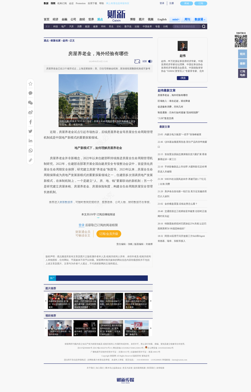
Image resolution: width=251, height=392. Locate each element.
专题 (157, 26)
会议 (71, 3)
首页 (46, 19)
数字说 (128, 26)
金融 (64, 19)
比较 (137, 26)
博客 (133, 19)
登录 (162, 3)
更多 (47, 26)
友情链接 (160, 368)
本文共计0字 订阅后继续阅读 (98, 214)
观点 (100, 19)
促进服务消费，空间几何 (170, 107)
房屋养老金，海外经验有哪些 (173, 95)
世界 (91, 19)
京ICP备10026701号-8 (102, 348)
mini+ (175, 19)
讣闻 (165, 26)
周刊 (187, 19)
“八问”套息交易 (166, 118)
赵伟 (65, 40)
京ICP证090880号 (84, 348)
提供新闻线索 (140, 368)
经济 (55, 19)
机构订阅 (62, 3)
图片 (141, 19)
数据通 (200, 19)
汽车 (71, 26)
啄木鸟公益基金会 (113, 368)
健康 (95, 26)
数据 (46, 3)
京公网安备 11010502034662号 (159, 348)
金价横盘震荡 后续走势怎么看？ (181, 204)
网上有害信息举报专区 (117, 3)
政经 (82, 19)
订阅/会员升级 (108, 233)
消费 (79, 26)
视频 (150, 19)
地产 (63, 26)
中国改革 (147, 26)
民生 (111, 26)
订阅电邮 (242, 73)
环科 (103, 26)
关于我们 (91, 368)
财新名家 (56, 40)
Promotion (81, 3)
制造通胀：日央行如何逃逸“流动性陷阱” (178, 112)
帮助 (101, 3)
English (162, 19)
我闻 (53, 3)
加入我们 (100, 368)
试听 (144, 61)
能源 (87, 26)
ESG (119, 26)
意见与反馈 (127, 368)
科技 (55, 26)
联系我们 (151, 368)
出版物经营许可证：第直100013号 (145, 352)
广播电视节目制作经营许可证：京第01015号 (110, 352)
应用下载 (92, 3)
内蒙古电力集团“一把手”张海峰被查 (183, 134)
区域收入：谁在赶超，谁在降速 (174, 101)
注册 (171, 3)
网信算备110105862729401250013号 (128, 348)
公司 (73, 19)
